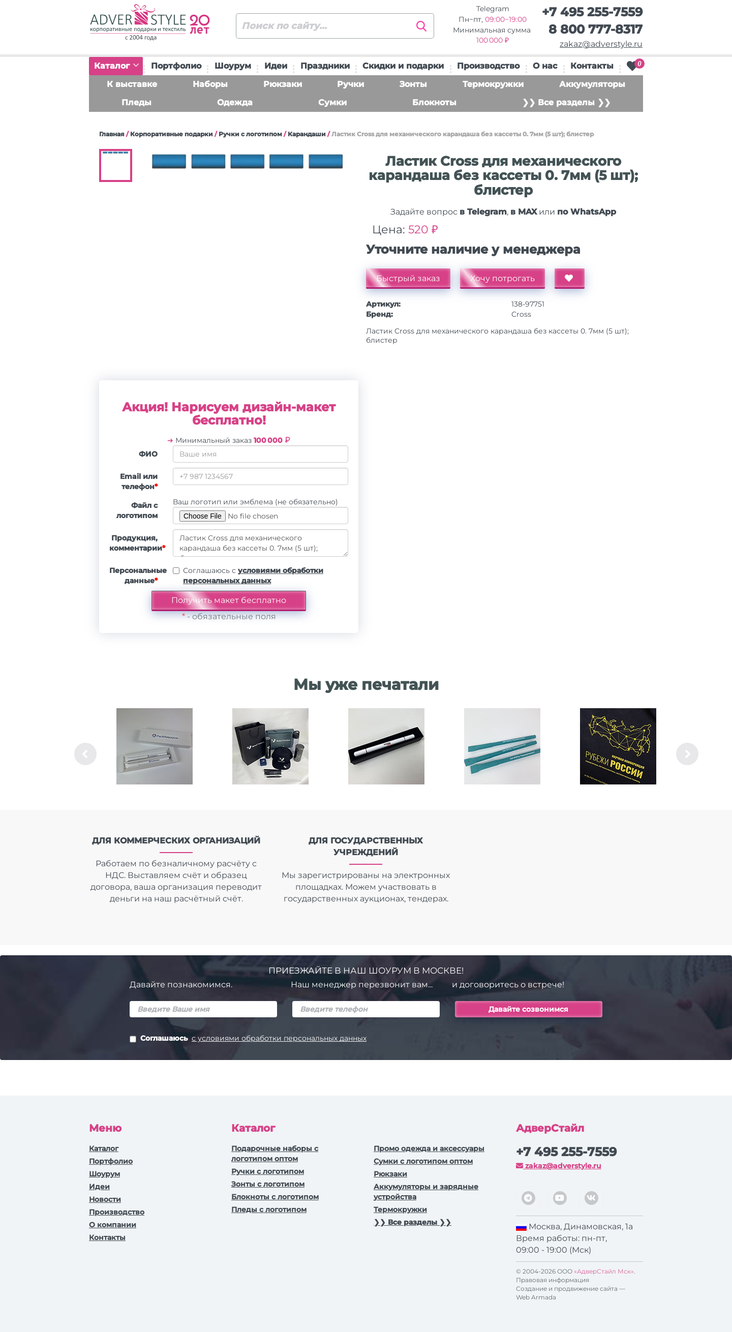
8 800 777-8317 (595, 29)
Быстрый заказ (408, 278)
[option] (154, 754)
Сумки (332, 102)
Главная (112, 134)
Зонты (413, 84)
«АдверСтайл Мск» (604, 1271)
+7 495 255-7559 (592, 12)
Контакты (592, 66)
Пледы (136, 102)
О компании (112, 1224)
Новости (105, 1199)
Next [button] (687, 754)
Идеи (275, 66)
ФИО (148, 454)
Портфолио (176, 66)
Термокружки (493, 84)
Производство (488, 66)
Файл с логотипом (137, 510)
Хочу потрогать (502, 278)
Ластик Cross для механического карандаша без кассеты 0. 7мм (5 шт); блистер (260, 543)
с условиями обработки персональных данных (279, 1038)
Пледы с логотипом (269, 1209)
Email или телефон (139, 481)
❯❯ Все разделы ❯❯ (566, 102)
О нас (545, 66)
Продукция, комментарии (137, 543)
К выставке (132, 84)
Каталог (116, 66)
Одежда (235, 102)
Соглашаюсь (248, 1039)
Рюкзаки (282, 84)
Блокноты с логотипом (275, 1196)
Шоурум (233, 66)
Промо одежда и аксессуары (429, 1148)
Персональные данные (137, 575)
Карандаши (307, 134)
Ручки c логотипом (250, 134)
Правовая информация (552, 1280)
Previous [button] (85, 754)
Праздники (325, 66)
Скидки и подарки (403, 66)
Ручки (350, 84)
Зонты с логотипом (267, 1184)
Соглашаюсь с (253, 575)
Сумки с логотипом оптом (423, 1161)
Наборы (210, 84)
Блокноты (434, 102)
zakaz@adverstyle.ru (601, 44)
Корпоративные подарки (171, 134)
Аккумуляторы (592, 84)
